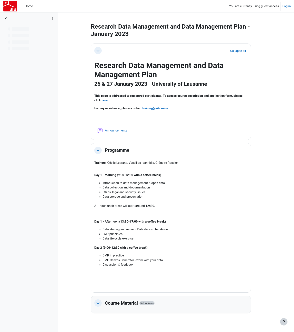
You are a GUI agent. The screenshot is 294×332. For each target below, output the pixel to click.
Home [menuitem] (29, 6)
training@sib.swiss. (157, 108)
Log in (286, 6)
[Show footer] (283, 321)
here (107, 100)
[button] (100, 50)
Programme (119, 150)
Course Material (123, 303)
